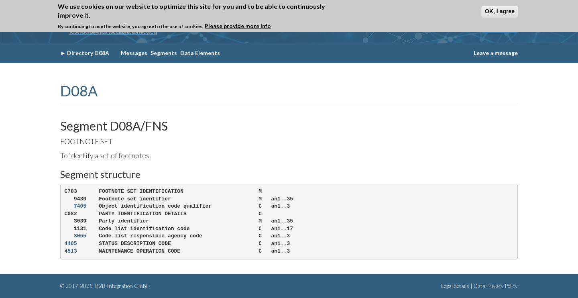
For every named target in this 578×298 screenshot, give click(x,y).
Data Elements (200, 52)
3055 (80, 236)
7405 (80, 206)
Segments (164, 52)
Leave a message (496, 52)
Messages (134, 52)
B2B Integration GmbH (122, 286)
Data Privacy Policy (496, 286)
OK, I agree (500, 11)
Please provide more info (238, 25)
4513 (71, 251)
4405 (71, 244)
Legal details (455, 286)
